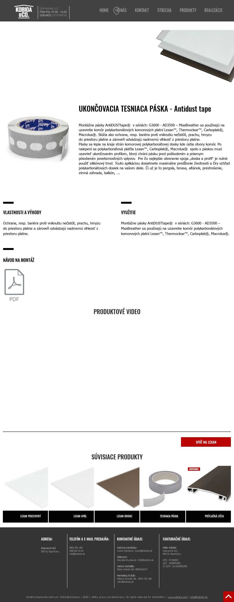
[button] (165, 10)
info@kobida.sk (77, 554)
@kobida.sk (128, 582)
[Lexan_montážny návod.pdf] (14, 285)
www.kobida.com (177, 597)
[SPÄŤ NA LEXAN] (206, 442)
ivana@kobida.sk (143, 551)
